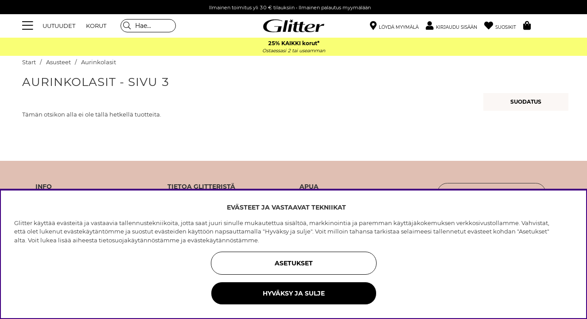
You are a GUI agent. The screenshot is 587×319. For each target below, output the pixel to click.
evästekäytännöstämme (222, 240)
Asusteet (58, 62)
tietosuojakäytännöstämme (139, 240)
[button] (455, 26)
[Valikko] (28, 25)
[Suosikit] (503, 26)
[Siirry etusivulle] (294, 26)
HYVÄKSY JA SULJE (294, 293)
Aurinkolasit (98, 62)
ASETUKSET (294, 263)
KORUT (96, 25)
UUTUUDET (59, 25)
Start (29, 62)
